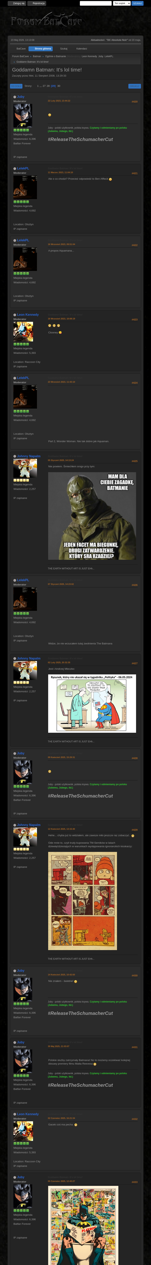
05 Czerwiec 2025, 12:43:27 (61, 1181)
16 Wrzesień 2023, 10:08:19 (61, 318)
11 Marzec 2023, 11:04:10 (60, 172)
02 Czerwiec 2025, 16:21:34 (61, 1118)
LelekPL (109, 56)
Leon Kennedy (89, 56)
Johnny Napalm (29, 456)
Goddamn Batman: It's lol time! (65, 96)
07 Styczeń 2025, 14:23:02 (61, 584)
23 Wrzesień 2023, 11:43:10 (61, 382)
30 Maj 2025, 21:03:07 (58, 1046)
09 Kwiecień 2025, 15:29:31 (61, 757)
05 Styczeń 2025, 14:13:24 (61, 460)
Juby (100, 56)
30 (58, 85)
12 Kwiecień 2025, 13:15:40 (61, 829)
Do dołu (16, 86)
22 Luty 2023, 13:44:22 (59, 101)
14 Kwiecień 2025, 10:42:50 (61, 974)
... (41, 85)
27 (44, 85)
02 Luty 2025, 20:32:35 (59, 662)
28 (48, 85)
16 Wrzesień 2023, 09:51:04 (61, 244)
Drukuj (134, 86)
